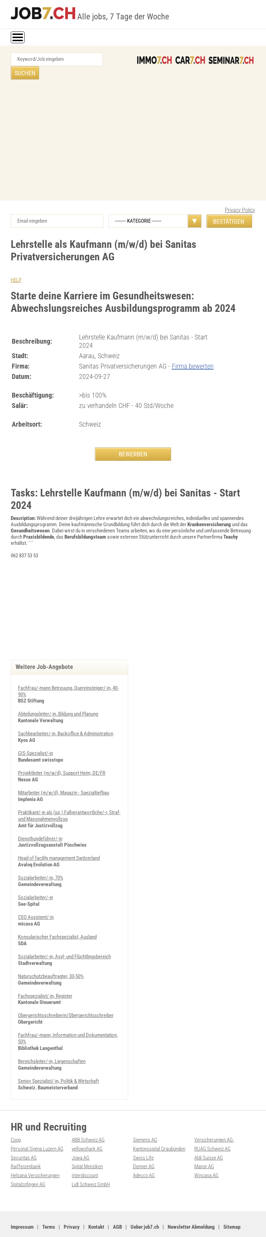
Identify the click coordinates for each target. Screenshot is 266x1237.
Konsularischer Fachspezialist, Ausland (57, 921)
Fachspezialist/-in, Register (45, 979)
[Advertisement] (133, 128)
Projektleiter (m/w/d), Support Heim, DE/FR (61, 759)
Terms (48, 1206)
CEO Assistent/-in (36, 901)
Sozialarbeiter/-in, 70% (40, 862)
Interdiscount (85, 1155)
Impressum (22, 1206)
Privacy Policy (240, 196)
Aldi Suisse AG (208, 1138)
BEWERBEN (133, 440)
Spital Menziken (87, 1147)
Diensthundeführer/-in (40, 824)
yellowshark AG (87, 1129)
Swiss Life (143, 1138)
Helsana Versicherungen (35, 1155)
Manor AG (204, 1147)
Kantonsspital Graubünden (159, 1129)
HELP (16, 266)
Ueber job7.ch (145, 1206)
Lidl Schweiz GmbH (91, 1164)
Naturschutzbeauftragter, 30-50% (51, 959)
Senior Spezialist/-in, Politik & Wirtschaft (58, 1062)
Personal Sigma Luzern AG (37, 1129)
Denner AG (143, 1147)
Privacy (72, 1206)
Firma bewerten (193, 352)
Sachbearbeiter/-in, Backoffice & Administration (65, 721)
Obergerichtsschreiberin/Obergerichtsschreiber (66, 998)
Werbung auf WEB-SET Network (151, 1224)
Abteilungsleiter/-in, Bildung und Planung (58, 701)
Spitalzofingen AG (28, 1164)
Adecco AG (144, 1155)
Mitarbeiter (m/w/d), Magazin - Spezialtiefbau (63, 779)
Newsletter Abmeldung (191, 1206)
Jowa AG (80, 1138)
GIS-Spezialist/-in (35, 740)
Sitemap (231, 1206)
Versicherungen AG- (214, 1121)
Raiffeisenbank (26, 1147)
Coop (16, 1121)
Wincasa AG (206, 1155)
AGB (117, 1206)
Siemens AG (145, 1121)
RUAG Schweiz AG (212, 1129)
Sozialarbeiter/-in (35, 882)
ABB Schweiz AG (88, 1121)
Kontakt (96, 1206)
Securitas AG (24, 1138)
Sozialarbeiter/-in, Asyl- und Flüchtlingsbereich (64, 940)
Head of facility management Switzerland (59, 843)
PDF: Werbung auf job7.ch (203, 1224)
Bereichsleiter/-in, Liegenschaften (52, 1043)
